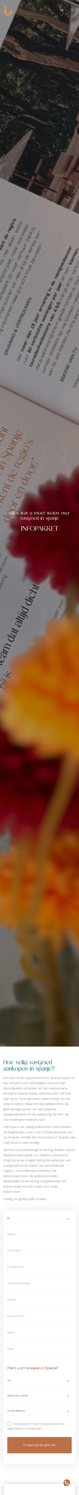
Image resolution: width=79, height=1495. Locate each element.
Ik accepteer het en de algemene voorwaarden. (39, 1426)
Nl (61, 10)
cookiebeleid (47, 1423)
